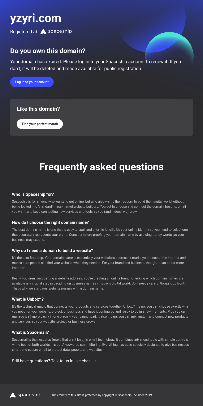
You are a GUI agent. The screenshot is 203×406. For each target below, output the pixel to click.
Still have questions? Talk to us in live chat (54, 360)
